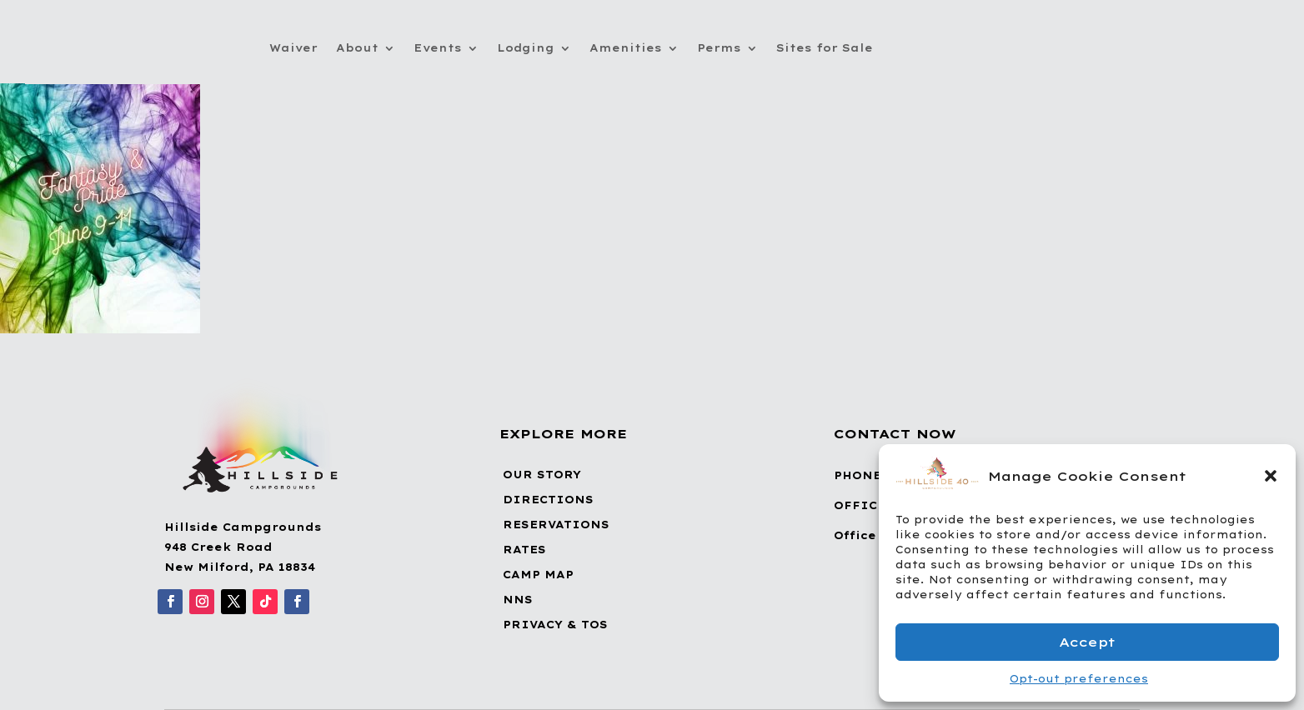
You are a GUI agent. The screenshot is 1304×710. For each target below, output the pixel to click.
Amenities (625, 48)
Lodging (525, 48)
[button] (1270, 476)
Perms (719, 48)
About (357, 48)
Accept (1087, 642)
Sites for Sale (824, 48)
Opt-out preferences (1079, 678)
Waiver (293, 48)
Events (438, 48)
